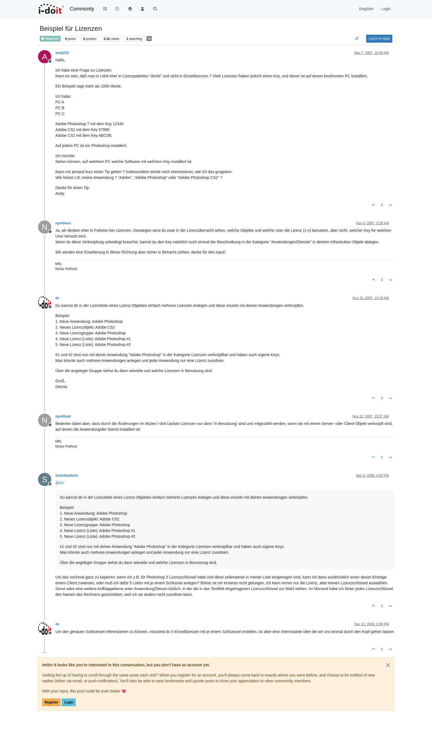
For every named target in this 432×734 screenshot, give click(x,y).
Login (68, 702)
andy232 (62, 53)
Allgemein (50, 38)
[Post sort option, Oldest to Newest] (357, 38)
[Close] (388, 665)
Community (82, 9)
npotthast (63, 223)
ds (57, 298)
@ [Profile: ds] (59, 483)
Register (51, 702)
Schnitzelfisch (66, 475)
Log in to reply (379, 38)
